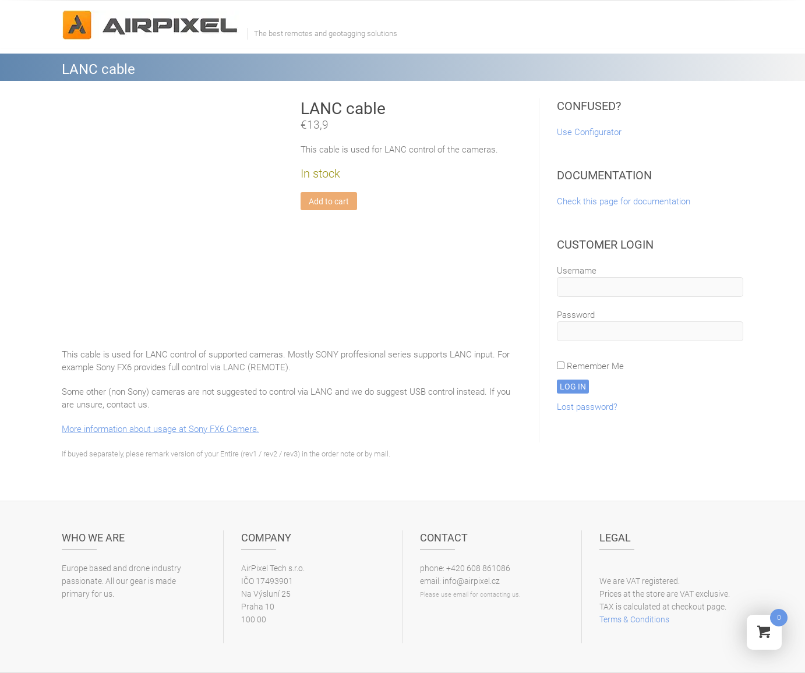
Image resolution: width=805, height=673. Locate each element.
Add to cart (329, 201)
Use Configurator (589, 132)
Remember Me (590, 366)
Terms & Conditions (634, 619)
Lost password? (587, 407)
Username (576, 270)
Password (576, 315)
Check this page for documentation (623, 201)
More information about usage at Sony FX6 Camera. (160, 429)
